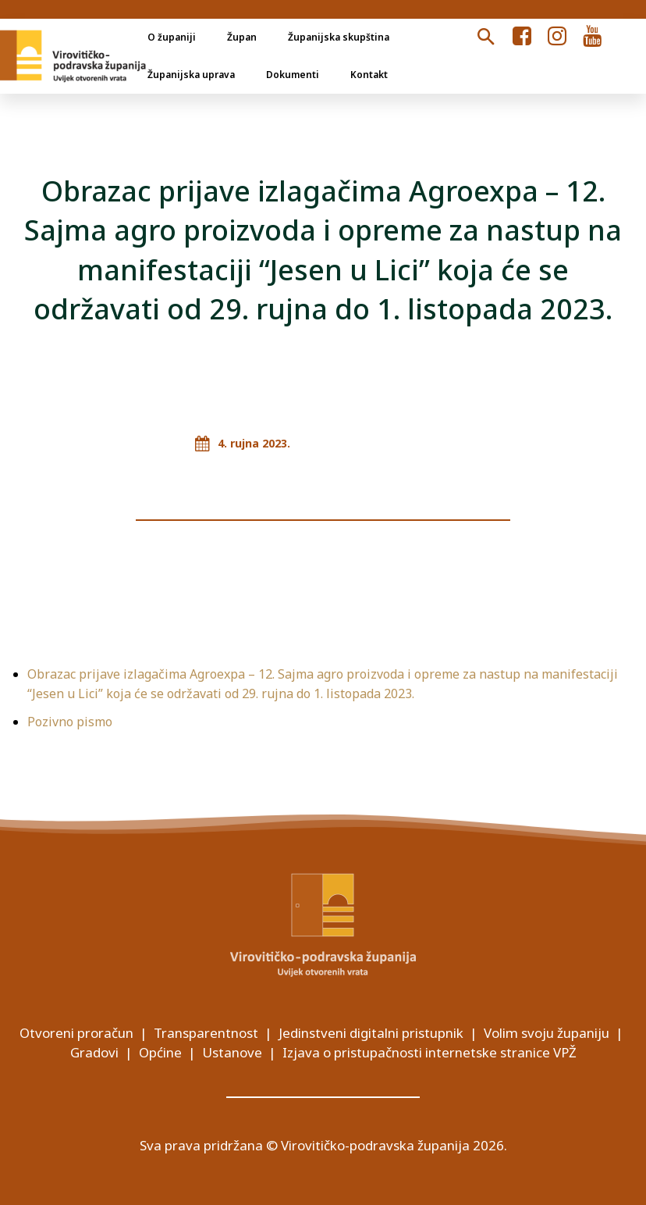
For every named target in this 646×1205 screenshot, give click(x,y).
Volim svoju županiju (546, 1033)
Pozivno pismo (69, 721)
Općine (160, 1052)
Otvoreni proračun (76, 1033)
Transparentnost (206, 1033)
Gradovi (94, 1052)
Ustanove (232, 1052)
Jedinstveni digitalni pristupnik (371, 1033)
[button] (486, 37)
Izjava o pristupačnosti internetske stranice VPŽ (429, 1052)
